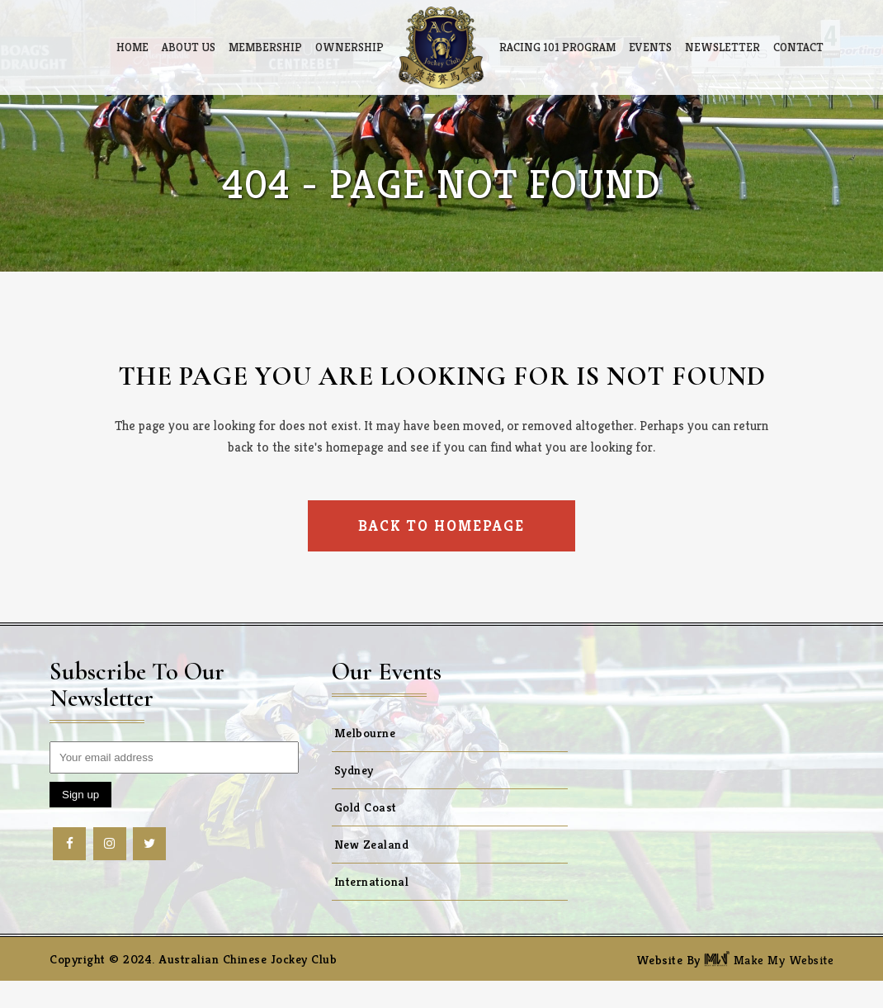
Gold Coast (365, 807)
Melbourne (365, 733)
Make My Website (768, 960)
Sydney (354, 770)
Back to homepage (441, 525)
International (371, 881)
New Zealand (371, 844)
